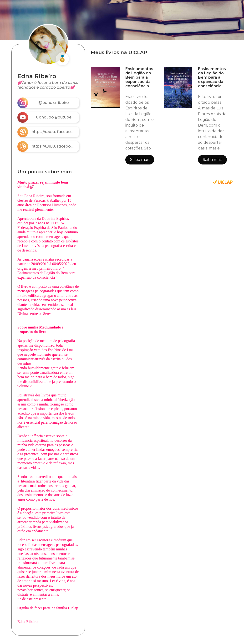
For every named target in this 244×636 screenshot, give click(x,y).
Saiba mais (139, 159)
